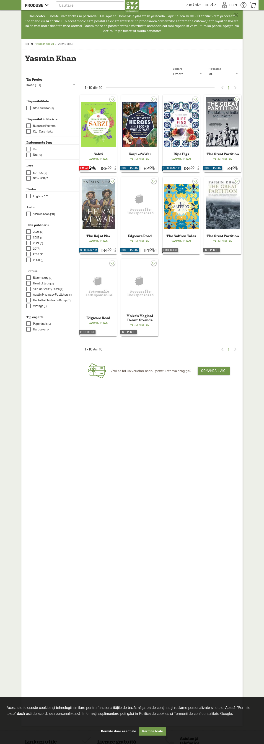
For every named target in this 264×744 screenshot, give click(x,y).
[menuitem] (193, 5)
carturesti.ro (44, 44)
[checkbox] (52, 108)
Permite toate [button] (152, 731)
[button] (97, 5)
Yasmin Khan (98, 159)
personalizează (68, 714)
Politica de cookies (154, 714)
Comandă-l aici (213, 371)
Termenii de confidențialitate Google (203, 714)
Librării (211, 5)
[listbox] (224, 73)
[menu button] (37, 5)
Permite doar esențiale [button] (118, 731)
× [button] (236, 14)
